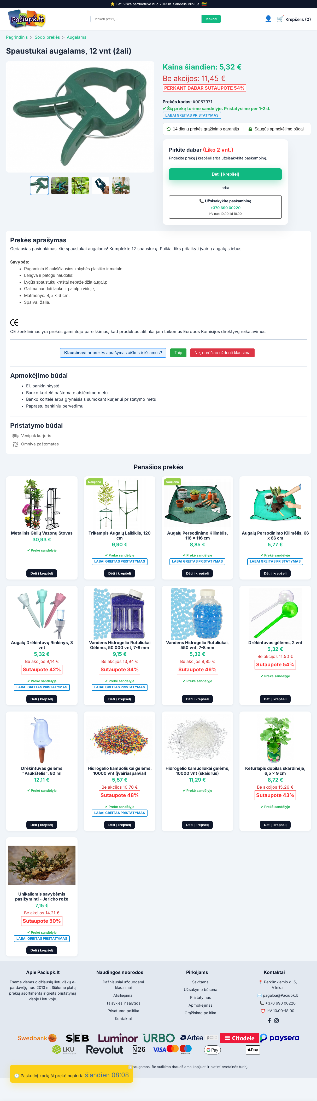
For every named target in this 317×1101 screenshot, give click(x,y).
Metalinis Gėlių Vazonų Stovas (42, 533)
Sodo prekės (47, 37)
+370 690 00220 (225, 207)
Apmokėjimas (201, 1005)
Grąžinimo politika (200, 1013)
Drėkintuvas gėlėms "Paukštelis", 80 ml (41, 771)
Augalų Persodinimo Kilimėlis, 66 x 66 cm (275, 535)
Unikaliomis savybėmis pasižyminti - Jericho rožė (41, 896)
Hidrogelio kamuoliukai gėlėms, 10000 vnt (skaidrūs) (198, 771)
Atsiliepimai (123, 995)
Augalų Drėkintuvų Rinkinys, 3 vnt (42, 645)
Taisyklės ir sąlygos (123, 1003)
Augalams (76, 37)
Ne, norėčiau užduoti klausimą (222, 353)
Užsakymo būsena (200, 989)
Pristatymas (200, 997)
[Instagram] (276, 1021)
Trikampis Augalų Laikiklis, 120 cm (120, 535)
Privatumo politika (123, 1010)
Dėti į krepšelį (225, 174)
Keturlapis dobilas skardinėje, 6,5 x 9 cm (275, 771)
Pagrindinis (17, 37)
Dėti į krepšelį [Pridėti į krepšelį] (42, 573)
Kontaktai (123, 1018)
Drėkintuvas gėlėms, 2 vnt (275, 642)
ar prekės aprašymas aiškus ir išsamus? (113, 353)
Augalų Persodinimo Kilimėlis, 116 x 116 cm (197, 535)
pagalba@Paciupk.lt (280, 995)
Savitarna (200, 982)
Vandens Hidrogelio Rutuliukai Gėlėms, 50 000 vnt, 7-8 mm (119, 645)
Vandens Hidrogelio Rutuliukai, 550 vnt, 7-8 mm (197, 645)
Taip (178, 353)
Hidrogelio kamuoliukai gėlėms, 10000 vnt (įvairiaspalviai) (120, 771)
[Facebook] (269, 1021)
